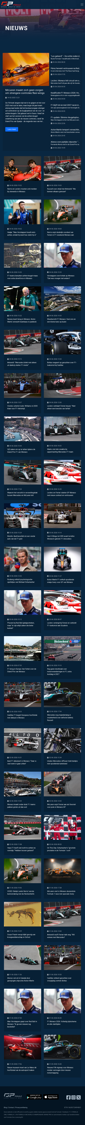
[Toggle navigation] (82, 4)
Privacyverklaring (21, 1107)
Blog (5, 1107)
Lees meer (12, 129)
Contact (11, 1107)
